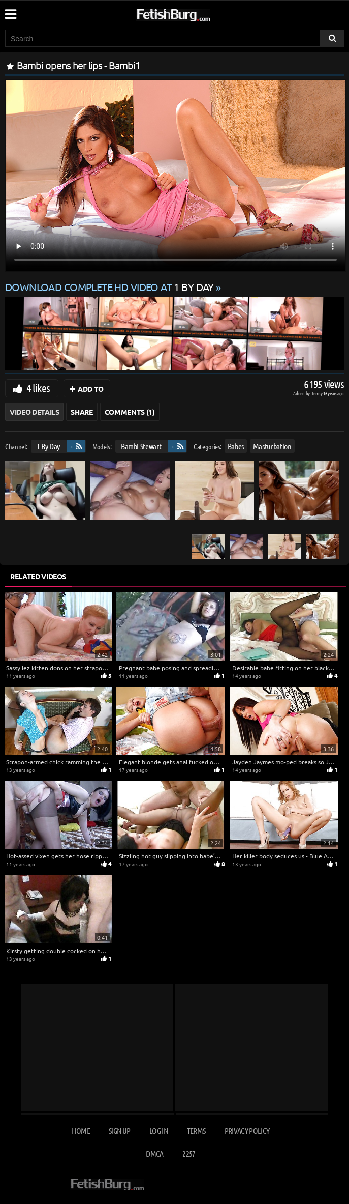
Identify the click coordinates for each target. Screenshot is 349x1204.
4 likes (38, 387)
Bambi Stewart (141, 446)
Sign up (119, 1130)
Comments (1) (130, 411)
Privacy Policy (247, 1130)
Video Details (34, 411)
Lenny (318, 393)
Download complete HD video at (110, 286)
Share (81, 411)
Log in (158, 1130)
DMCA (154, 1153)
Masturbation (272, 446)
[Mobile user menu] (10, 11)
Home (80, 1130)
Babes (236, 446)
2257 (188, 1153)
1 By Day (48, 446)
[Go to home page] (192, 13)
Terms (196, 1130)
